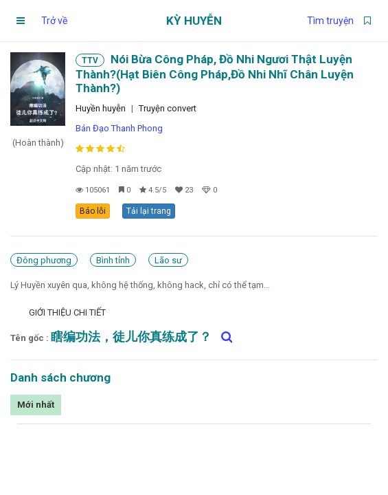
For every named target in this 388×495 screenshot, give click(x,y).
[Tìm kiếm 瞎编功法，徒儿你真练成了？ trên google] (223, 337)
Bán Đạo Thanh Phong (119, 128)
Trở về (54, 20)
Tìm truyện (330, 20)
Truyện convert (167, 108)
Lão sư (168, 260)
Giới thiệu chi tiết (67, 312)
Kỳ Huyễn (194, 21)
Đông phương (43, 260)
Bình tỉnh (113, 260)
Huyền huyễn (101, 108)
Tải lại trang (148, 211)
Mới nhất (35, 404)
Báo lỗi (93, 211)
